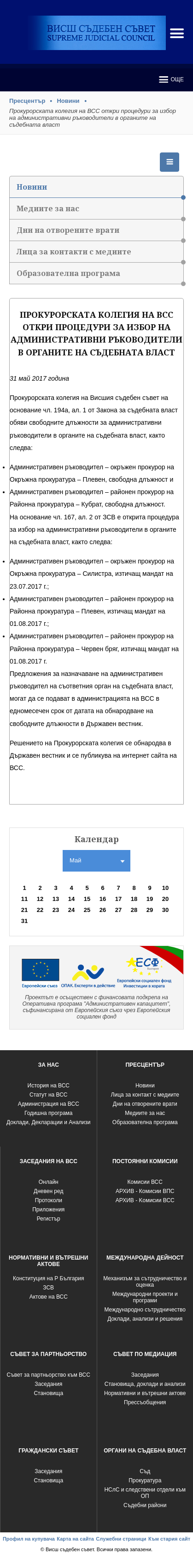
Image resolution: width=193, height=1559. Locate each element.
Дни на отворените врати (100, 233)
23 (56, 909)
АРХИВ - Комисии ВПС (145, 1191)
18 (134, 898)
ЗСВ (48, 1287)
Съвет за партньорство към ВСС (48, 1375)
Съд (145, 1471)
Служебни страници (121, 1539)
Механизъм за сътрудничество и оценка (145, 1281)
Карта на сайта (75, 1539)
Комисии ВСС (145, 1182)
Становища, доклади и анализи (145, 1384)
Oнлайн (48, 1182)
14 (71, 898)
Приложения (48, 1209)
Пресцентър (27, 100)
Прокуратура (145, 1480)
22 (40, 909)
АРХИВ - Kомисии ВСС (145, 1200)
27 (118, 909)
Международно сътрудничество (145, 1309)
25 (87, 909)
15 (87, 898)
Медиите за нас (100, 211)
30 (165, 909)
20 (165, 898)
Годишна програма (48, 1113)
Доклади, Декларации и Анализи (48, 1122)
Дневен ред (48, 1191)
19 (149, 898)
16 (102, 898)
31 (24, 920)
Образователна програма (100, 276)
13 (56, 898)
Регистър (48, 1219)
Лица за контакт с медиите (145, 1095)
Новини (68, 100)
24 (71, 909)
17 (118, 898)
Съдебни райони (144, 1505)
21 (24, 909)
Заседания (48, 1384)
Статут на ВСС (48, 1095)
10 (165, 887)
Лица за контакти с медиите (100, 255)
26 (102, 909)
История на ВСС (49, 1085)
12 (40, 898)
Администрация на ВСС (48, 1104)
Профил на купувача (29, 1539)
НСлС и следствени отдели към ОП (145, 1492)
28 (134, 909)
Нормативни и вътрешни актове (145, 1393)
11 (24, 898)
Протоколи (48, 1200)
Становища (48, 1393)
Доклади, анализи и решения (144, 1319)
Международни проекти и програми (145, 1297)
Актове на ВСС (48, 1297)
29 (149, 909)
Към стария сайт (169, 1539)
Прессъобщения (145, 1402)
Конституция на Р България (48, 1278)
